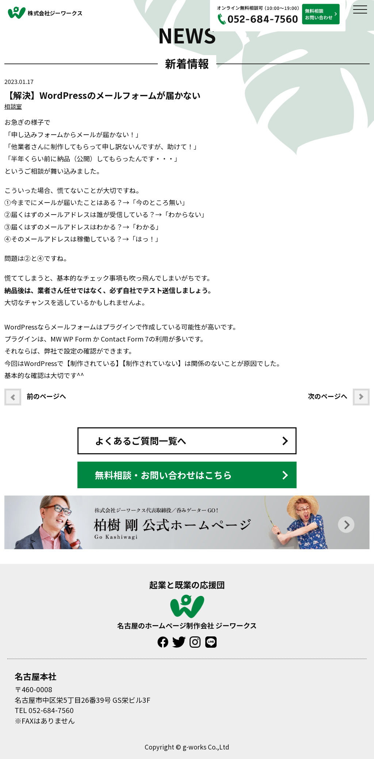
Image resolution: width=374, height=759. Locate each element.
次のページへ (339, 397)
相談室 (13, 106)
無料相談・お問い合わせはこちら (163, 474)
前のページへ (35, 397)
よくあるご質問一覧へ (140, 440)
